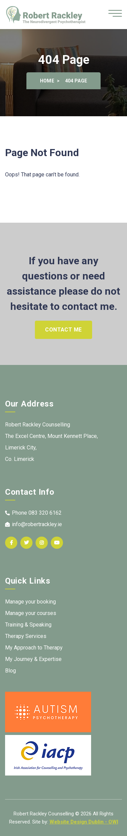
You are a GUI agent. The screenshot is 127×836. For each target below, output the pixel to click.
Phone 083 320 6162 (33, 513)
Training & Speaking (28, 624)
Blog (10, 670)
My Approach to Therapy (34, 647)
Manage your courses (30, 613)
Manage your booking (30, 601)
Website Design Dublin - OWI (83, 822)
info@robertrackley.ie (33, 524)
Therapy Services (25, 636)
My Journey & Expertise (33, 659)
